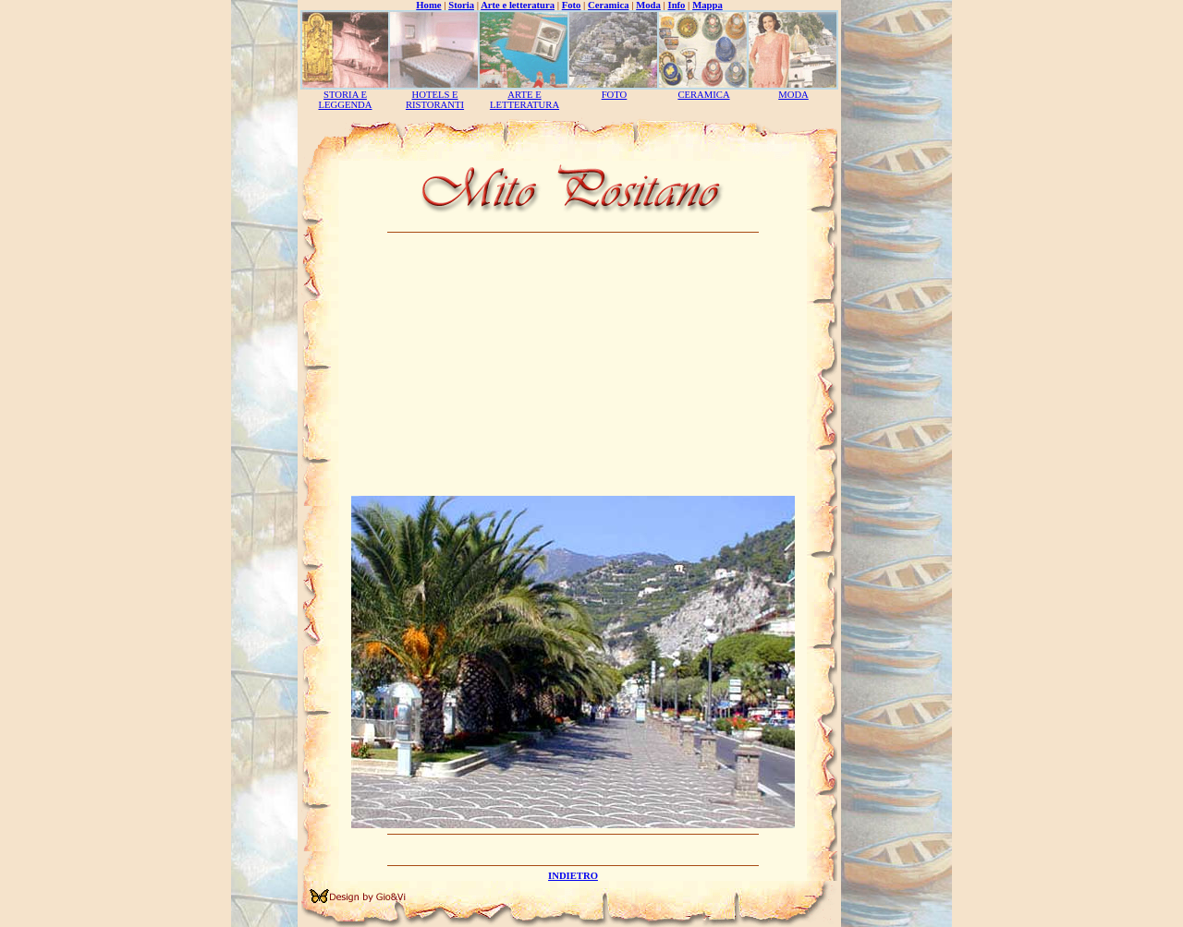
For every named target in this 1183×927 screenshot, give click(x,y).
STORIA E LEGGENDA (345, 100)
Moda (648, 5)
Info (677, 5)
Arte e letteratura (518, 5)
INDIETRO (573, 876)
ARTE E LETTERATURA (524, 100)
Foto (571, 5)
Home (428, 5)
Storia (461, 5)
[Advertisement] (573, 366)
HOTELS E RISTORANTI (435, 100)
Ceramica (608, 5)
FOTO (615, 95)
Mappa (707, 5)
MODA (793, 95)
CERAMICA (703, 95)
